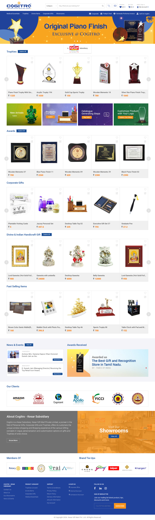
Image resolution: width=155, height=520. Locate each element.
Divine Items (35, 14)
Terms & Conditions (53, 488)
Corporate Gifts (48, 14)
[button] (143, 5)
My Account (51, 503)
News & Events (9, 499)
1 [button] (74, 41)
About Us (7, 493)
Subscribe (120, 506)
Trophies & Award (31, 488)
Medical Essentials (13, 14)
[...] (79, 5)
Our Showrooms (9, 496)
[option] (77, 30)
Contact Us (7, 489)
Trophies (26, 14)
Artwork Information (53, 500)
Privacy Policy (51, 491)
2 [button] (77, 41)
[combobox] (51, 5)
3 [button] (80, 41)
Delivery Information (54, 497)
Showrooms (60, 14)
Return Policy (51, 494)
